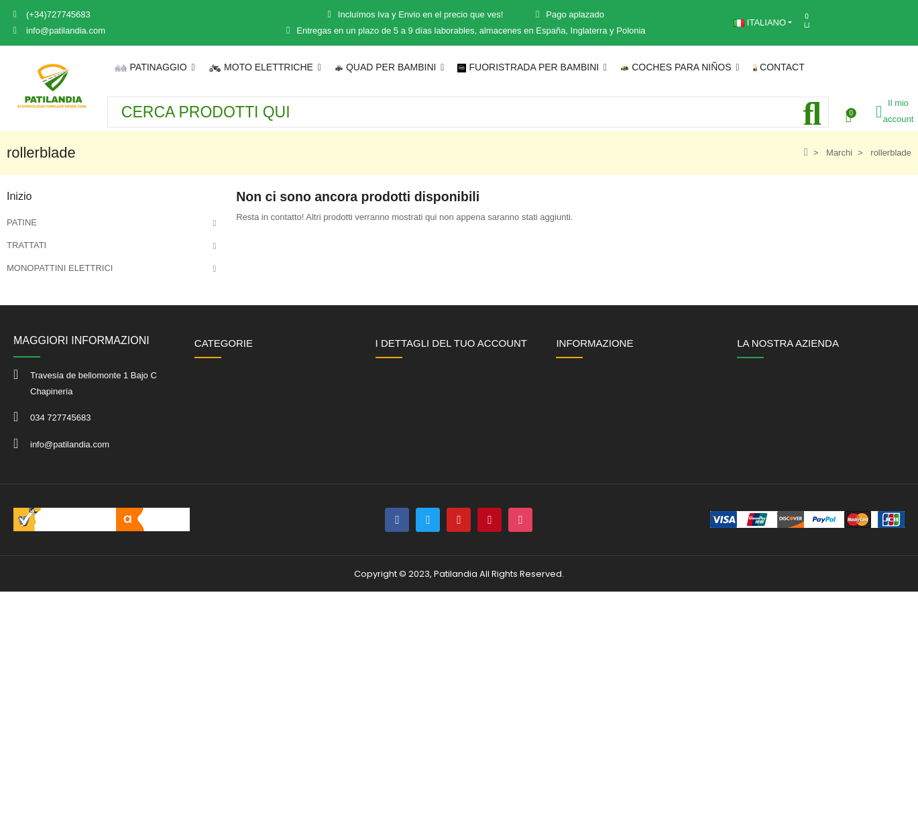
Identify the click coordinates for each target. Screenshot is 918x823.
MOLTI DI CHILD (39, 314)
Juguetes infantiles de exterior (65, 428)
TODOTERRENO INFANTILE (64, 359)
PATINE (22, 222)
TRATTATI (26, 245)
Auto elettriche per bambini (59, 382)
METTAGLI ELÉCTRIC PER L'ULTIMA (81, 291)
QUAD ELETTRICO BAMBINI (64, 336)
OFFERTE (27, 450)
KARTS (21, 405)
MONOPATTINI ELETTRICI (60, 268)
